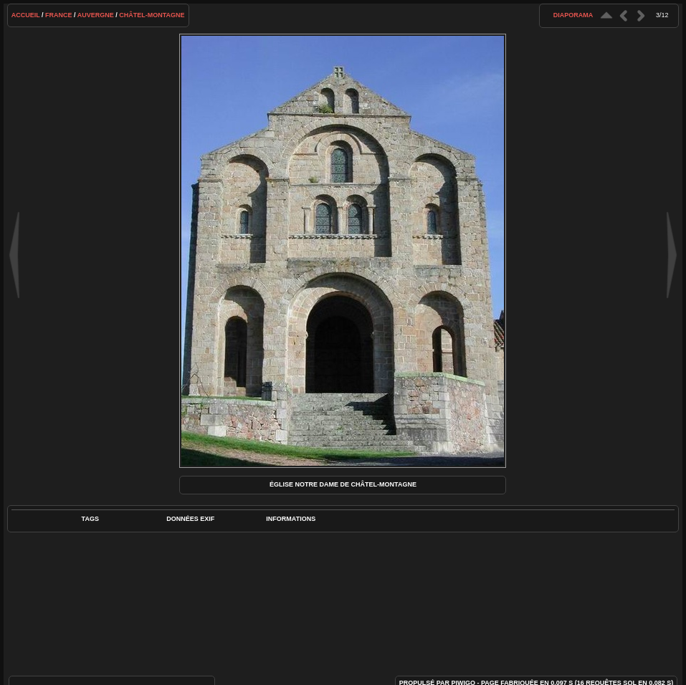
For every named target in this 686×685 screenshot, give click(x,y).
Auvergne (95, 15)
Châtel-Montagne (151, 15)
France (58, 15)
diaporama (573, 15)
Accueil (25, 15)
